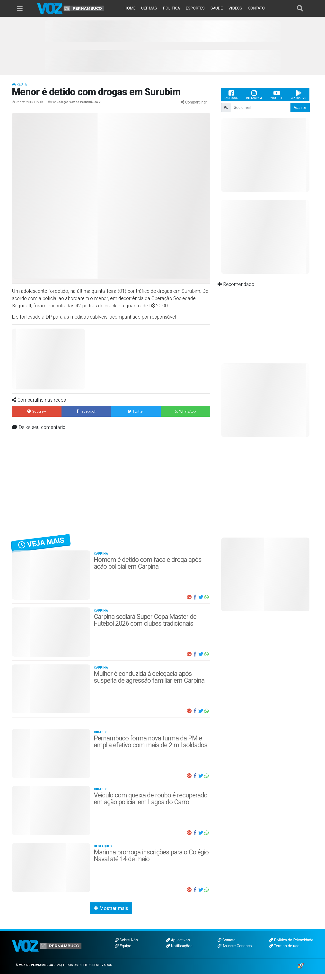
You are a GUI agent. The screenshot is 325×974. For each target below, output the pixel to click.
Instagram (254, 94)
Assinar (300, 107)
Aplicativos (178, 940)
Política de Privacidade (291, 940)
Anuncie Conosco (235, 946)
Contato (227, 940)
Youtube (276, 94)
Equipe (123, 946)
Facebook (231, 94)
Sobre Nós (126, 940)
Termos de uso (284, 946)
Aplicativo (298, 94)
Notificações (179, 946)
